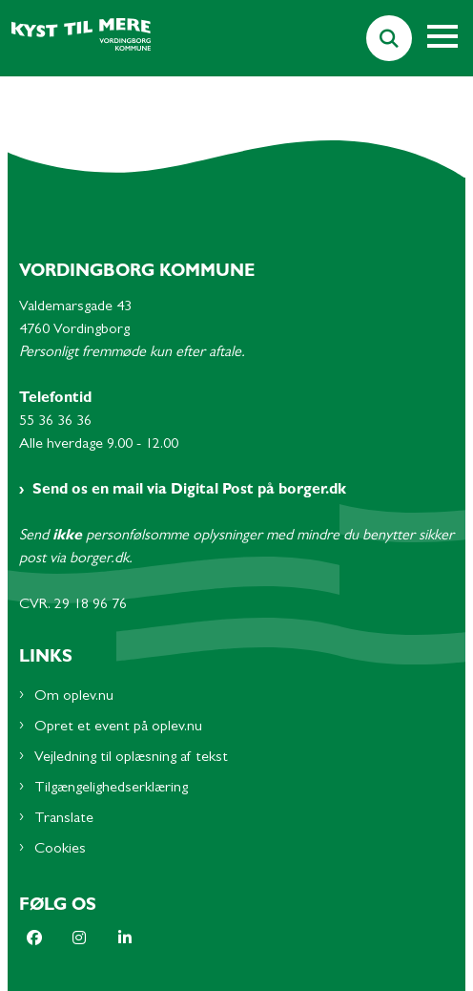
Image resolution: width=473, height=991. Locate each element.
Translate (63, 819)
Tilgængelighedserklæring (111, 788)
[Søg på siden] (389, 38)
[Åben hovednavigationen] (450, 38)
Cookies (60, 849)
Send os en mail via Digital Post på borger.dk (189, 490)
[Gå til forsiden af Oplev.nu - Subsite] (75, 38)
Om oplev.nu (73, 697)
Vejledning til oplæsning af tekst (131, 758)
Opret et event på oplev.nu (118, 727)
